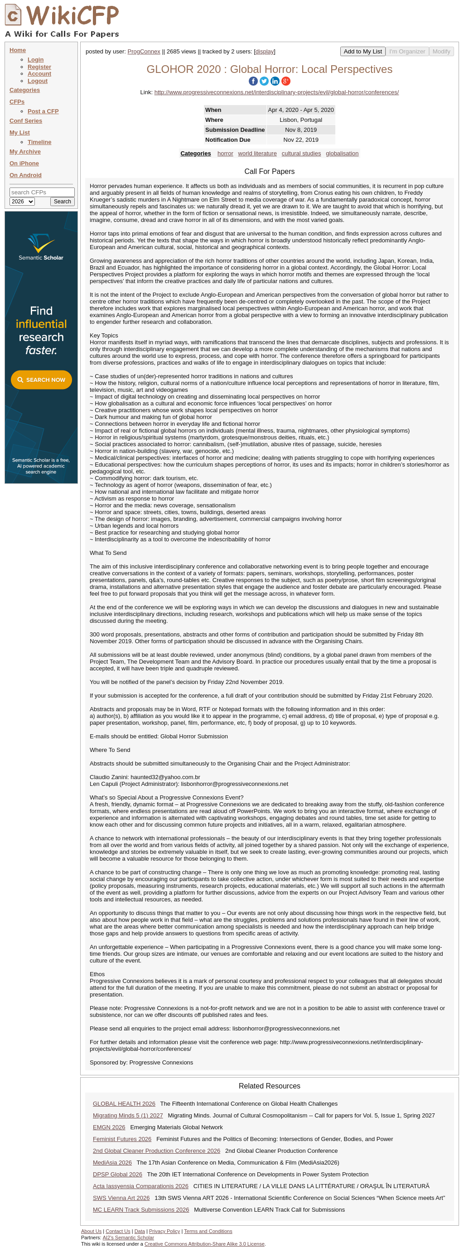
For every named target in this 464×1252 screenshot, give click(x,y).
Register (39, 66)
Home (18, 50)
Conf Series (26, 120)
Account (39, 73)
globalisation (342, 153)
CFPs (17, 101)
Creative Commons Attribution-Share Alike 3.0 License (205, 1244)
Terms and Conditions (208, 1231)
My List (20, 132)
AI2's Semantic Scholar (128, 1237)
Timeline (40, 142)
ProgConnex (144, 51)
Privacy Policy (164, 1231)
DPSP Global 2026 (117, 1174)
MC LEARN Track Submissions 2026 (141, 1209)
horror (225, 153)
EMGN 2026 (109, 1127)
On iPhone (24, 163)
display (265, 51)
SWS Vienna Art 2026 (121, 1197)
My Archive (25, 151)
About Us (91, 1231)
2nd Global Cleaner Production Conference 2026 (156, 1150)
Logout (38, 80)
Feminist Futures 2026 (122, 1139)
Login (36, 59)
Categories (25, 90)
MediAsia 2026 (112, 1162)
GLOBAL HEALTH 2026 (124, 1103)
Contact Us (118, 1231)
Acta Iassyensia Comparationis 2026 (140, 1186)
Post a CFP (43, 111)
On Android (26, 175)
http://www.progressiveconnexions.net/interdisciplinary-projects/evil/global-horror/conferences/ (277, 92)
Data (140, 1231)
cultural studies (301, 153)
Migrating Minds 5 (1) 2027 (128, 1115)
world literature (257, 153)
